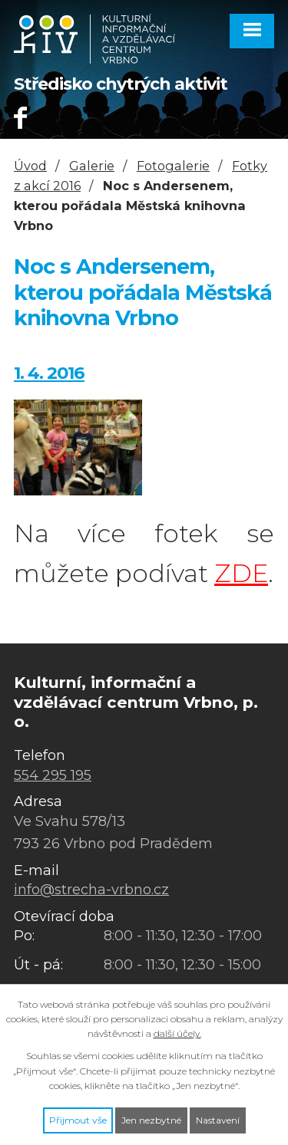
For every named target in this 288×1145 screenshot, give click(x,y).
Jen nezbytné (151, 1120)
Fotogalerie (173, 165)
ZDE (241, 573)
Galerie (91, 165)
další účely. (177, 1033)
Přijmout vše (78, 1120)
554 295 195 (52, 775)
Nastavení (218, 1120)
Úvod (30, 165)
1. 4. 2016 (49, 372)
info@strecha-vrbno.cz (91, 889)
